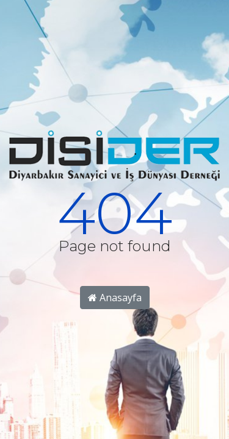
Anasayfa (115, 297)
